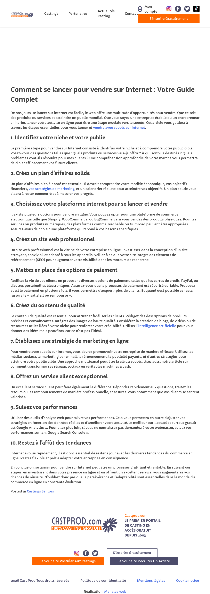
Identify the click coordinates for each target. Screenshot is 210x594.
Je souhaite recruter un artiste (144, 561)
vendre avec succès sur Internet (119, 127)
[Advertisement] (105, 56)
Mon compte (145, 9)
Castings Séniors (40, 491)
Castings (51, 13)
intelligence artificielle (157, 326)
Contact (131, 13)
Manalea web (115, 591)
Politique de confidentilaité (103, 580)
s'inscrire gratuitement (169, 19)
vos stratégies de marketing (51, 189)
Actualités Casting (106, 13)
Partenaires (77, 13)
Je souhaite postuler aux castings (68, 561)
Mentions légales (151, 580)
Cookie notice (187, 580)
